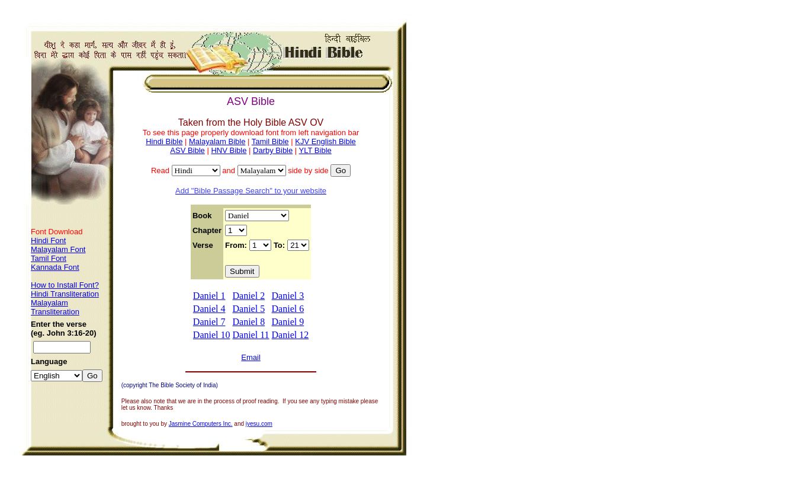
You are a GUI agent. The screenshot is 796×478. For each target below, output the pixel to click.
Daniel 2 (249, 296)
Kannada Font (55, 267)
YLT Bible (315, 150)
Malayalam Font (58, 249)
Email (251, 357)
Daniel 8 (249, 322)
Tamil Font (48, 258)
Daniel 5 (249, 309)
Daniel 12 (290, 335)
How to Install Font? (65, 285)
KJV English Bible (325, 141)
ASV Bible (187, 150)
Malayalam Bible (217, 141)
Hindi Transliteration (65, 293)
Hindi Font (48, 240)
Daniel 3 (288, 296)
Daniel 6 (288, 309)
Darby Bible (273, 150)
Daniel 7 (209, 322)
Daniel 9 (288, 322)
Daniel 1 (209, 296)
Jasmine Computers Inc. (201, 423)
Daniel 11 (251, 335)
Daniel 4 (209, 309)
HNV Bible (228, 150)
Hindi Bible (164, 141)
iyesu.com (259, 423)
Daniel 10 (211, 335)
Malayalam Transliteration (55, 307)
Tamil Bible (270, 141)
